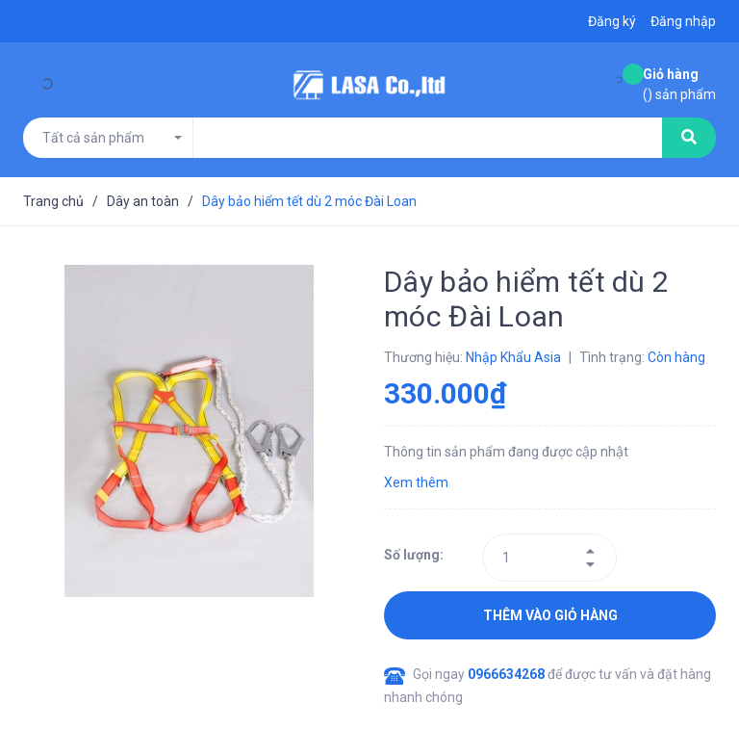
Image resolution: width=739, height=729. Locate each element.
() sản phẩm (679, 83)
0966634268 (508, 674)
